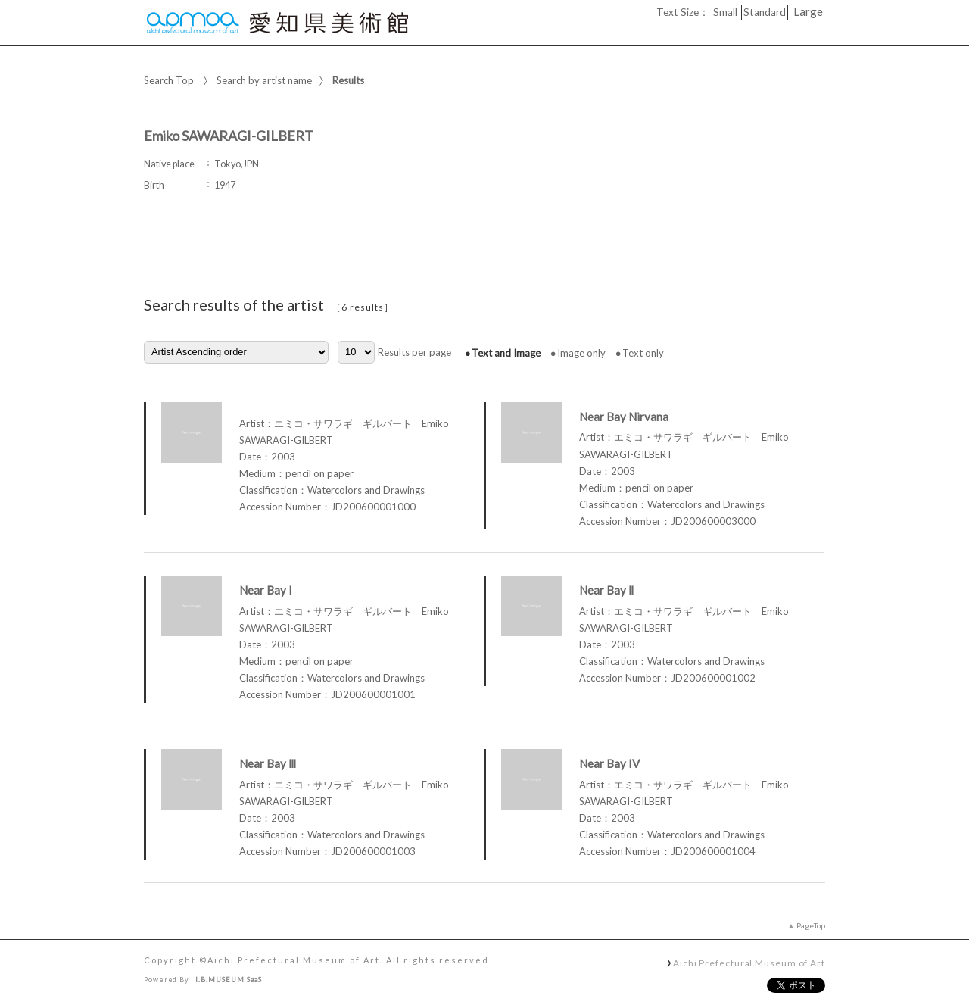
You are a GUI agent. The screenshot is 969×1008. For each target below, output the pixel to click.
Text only (643, 353)
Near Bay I (265, 590)
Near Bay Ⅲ (267, 763)
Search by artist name (264, 80)
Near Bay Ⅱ (606, 590)
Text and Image (506, 353)
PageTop (810, 925)
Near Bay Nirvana (623, 416)
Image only (581, 353)
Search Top (169, 80)
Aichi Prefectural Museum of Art (749, 962)
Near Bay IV (609, 763)
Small (725, 12)
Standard (764, 12)
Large (808, 11)
